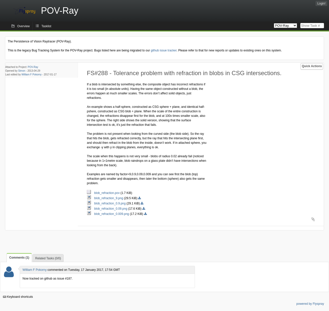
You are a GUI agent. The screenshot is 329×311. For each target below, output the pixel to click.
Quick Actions (312, 66)
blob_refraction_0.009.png (108, 214)
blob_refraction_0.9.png (107, 203)
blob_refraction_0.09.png (107, 208)
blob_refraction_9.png (105, 198)
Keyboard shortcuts (18, 297)
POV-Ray (33, 67)
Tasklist (46, 26)
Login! (321, 3)
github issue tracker (163, 50)
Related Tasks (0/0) (48, 258)
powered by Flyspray (310, 304)
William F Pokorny (31, 74)
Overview (23, 26)
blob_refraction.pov (104, 193)
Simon (21, 70)
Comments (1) (19, 257)
